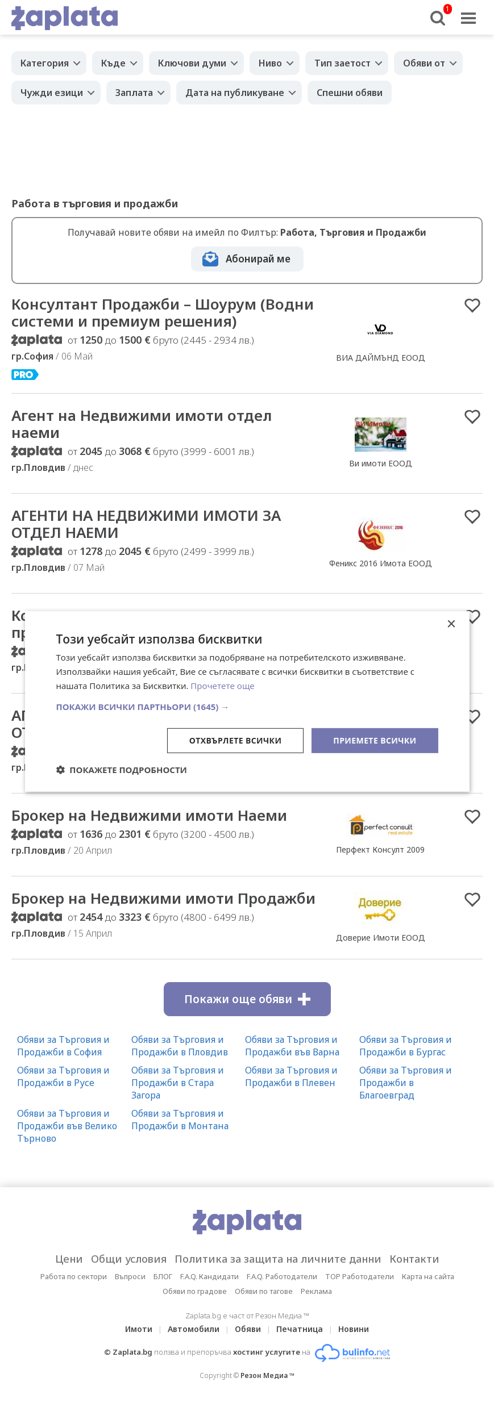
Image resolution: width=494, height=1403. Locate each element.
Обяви (248, 1328)
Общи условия (129, 1259)
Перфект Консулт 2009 (380, 849)
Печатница (299, 1328)
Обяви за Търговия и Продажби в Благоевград (405, 1082)
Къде (113, 63)
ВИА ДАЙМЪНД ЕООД (380, 357)
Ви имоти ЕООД (380, 463)
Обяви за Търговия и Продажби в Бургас (405, 1045)
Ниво (270, 63)
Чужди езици (51, 92)
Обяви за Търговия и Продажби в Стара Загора (177, 1082)
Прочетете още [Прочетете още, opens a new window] (222, 685)
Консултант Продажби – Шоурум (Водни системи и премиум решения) (162, 312)
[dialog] (246, 701)
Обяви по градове (195, 1291)
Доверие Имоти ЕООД (380, 937)
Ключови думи (192, 63)
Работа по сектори (73, 1276)
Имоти (138, 1328)
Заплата (134, 92)
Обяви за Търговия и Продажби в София (63, 1045)
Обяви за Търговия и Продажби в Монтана (180, 1119)
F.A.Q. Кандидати (209, 1276)
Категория (44, 63)
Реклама (316, 1291)
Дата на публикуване (234, 92)
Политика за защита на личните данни (278, 1259)
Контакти (414, 1259)
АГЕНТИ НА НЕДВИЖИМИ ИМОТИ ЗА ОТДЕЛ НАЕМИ (146, 523)
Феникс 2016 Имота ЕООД (380, 563)
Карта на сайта (428, 1276)
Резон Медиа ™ (267, 1375)
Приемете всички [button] (374, 739)
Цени (69, 1259)
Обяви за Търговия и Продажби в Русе (63, 1076)
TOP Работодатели (359, 1276)
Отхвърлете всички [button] (235, 739)
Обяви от (424, 63)
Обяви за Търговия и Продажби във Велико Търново (67, 1126)
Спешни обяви (350, 92)
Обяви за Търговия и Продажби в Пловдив (179, 1045)
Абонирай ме (258, 258)
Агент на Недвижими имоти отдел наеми (141, 423)
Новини (353, 1328)
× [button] (451, 624)
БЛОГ (162, 1276)
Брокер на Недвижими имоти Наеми (149, 815)
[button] (247, 706)
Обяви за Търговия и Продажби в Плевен (291, 1076)
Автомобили (193, 1328)
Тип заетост (342, 63)
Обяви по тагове (264, 1291)
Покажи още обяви (247, 999)
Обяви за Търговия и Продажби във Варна (292, 1045)
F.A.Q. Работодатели (282, 1276)
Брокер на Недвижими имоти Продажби (163, 898)
